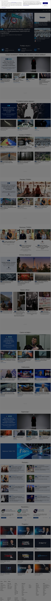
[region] (25, 4)
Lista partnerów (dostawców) (26, 5)
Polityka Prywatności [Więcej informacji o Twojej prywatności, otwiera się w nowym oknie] (4, 7)
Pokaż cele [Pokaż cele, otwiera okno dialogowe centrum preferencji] (45, 5)
